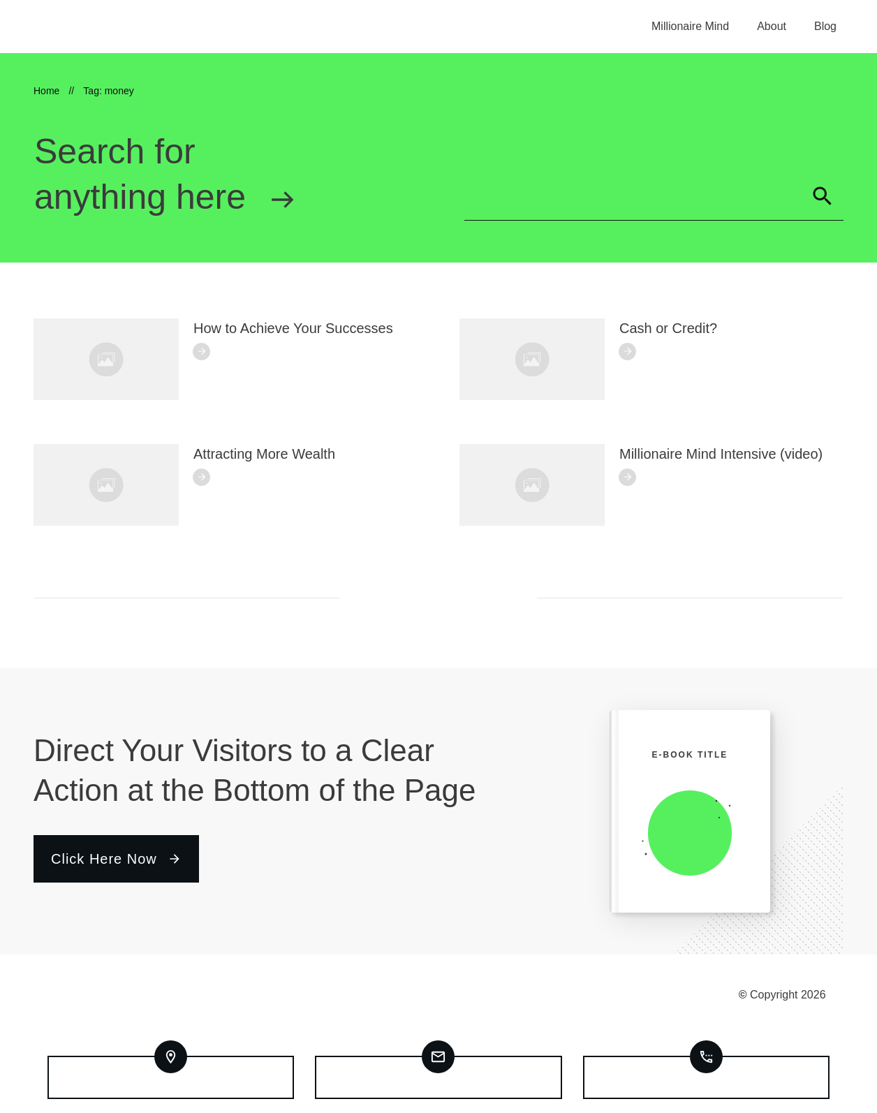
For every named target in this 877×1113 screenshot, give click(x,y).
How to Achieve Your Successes (293, 328)
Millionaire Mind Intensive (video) (721, 454)
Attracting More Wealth (264, 454)
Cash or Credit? (668, 328)
